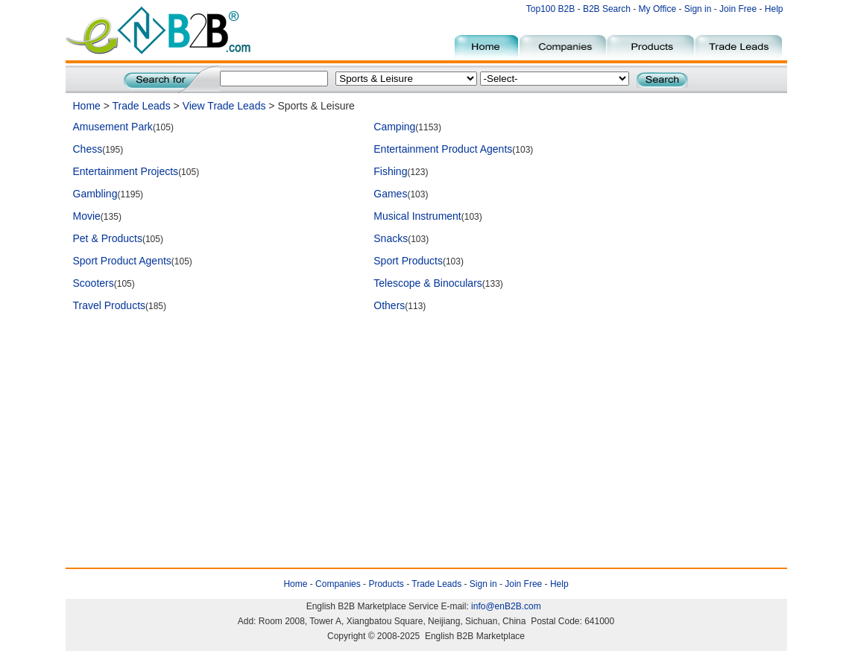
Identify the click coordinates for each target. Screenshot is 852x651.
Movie (87, 216)
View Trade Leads (224, 106)
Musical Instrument (417, 216)
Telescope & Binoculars (427, 283)
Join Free (738, 9)
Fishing (390, 171)
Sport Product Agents (122, 261)
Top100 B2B (550, 9)
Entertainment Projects (126, 171)
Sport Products (408, 261)
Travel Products (109, 305)
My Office (659, 9)
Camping (394, 127)
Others (389, 305)
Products (385, 584)
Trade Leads (142, 106)
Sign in (698, 9)
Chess (88, 149)
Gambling (95, 194)
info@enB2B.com (506, 606)
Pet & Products (107, 238)
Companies (338, 584)
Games (390, 194)
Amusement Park (113, 127)
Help (774, 9)
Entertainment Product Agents (442, 149)
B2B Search (607, 9)
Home (87, 106)
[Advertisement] (344, 355)
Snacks (390, 238)
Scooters (93, 283)
